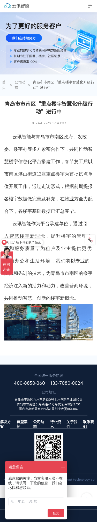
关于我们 (71, 422)
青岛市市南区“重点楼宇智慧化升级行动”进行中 (63, 84)
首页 (4, 84)
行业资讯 (55, 422)
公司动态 (19, 84)
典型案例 (22, 422)
